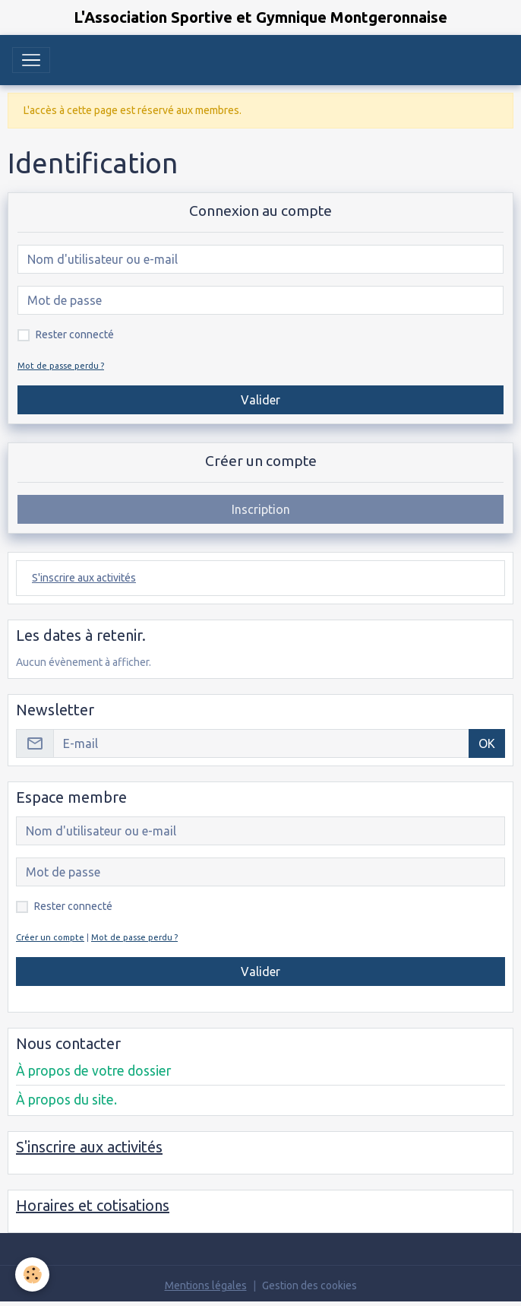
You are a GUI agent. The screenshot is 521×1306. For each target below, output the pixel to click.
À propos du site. (66, 1099)
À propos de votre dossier (93, 1071)
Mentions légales (206, 1285)
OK (486, 743)
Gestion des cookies (309, 1285)
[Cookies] (32, 1274)
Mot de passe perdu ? (60, 365)
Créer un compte (50, 937)
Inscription (261, 509)
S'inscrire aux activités (84, 578)
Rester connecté (75, 334)
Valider (260, 400)
